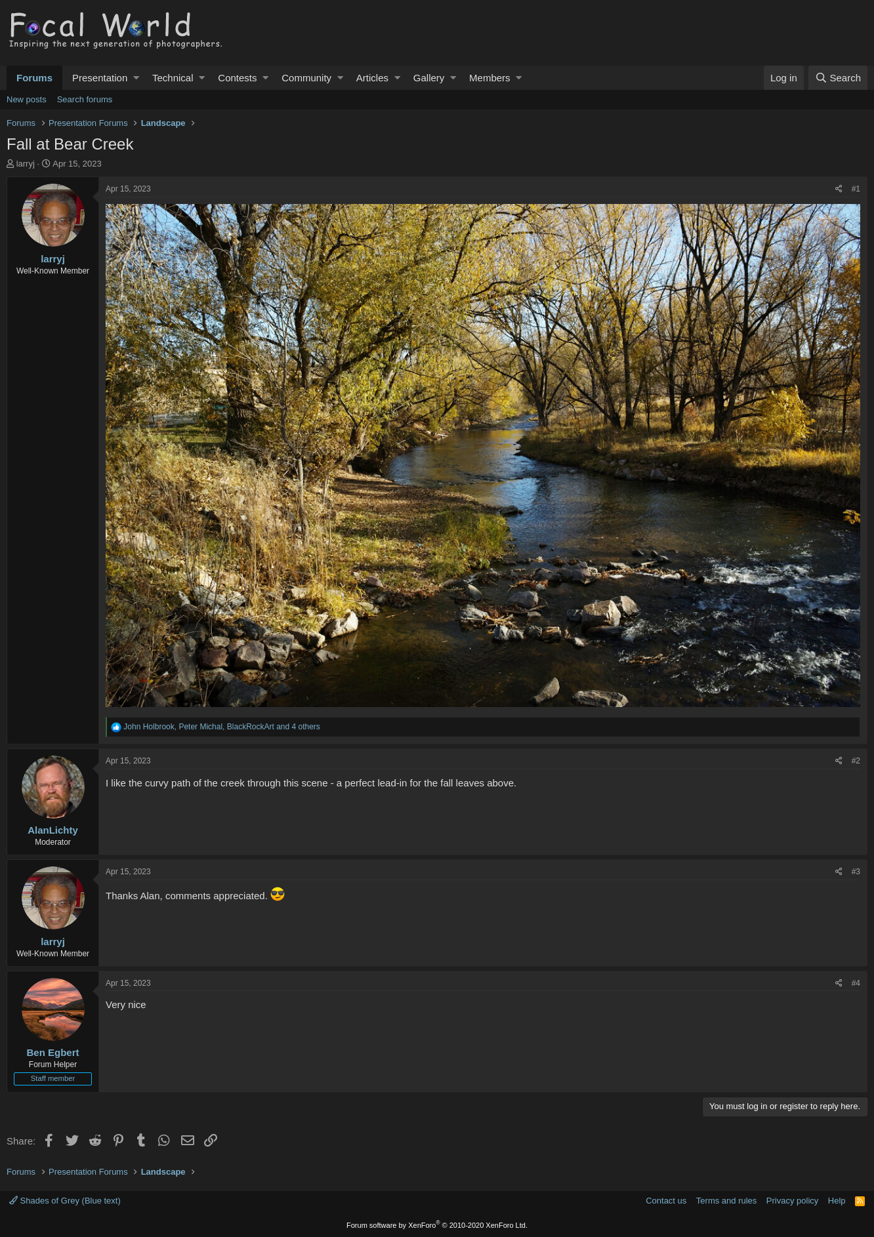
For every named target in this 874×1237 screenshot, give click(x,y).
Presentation (99, 77)
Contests (237, 77)
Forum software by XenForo (437, 1225)
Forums (34, 77)
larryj (25, 164)
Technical (173, 77)
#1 (856, 188)
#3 (856, 871)
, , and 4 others (221, 726)
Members (489, 77)
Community (306, 77)
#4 (856, 983)
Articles (372, 77)
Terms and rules (726, 1201)
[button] (136, 78)
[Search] (837, 78)
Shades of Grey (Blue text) (65, 1201)
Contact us (666, 1201)
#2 (856, 760)
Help (837, 1201)
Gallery (429, 77)
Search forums (85, 99)
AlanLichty (53, 830)
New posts (27, 99)
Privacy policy (792, 1201)
